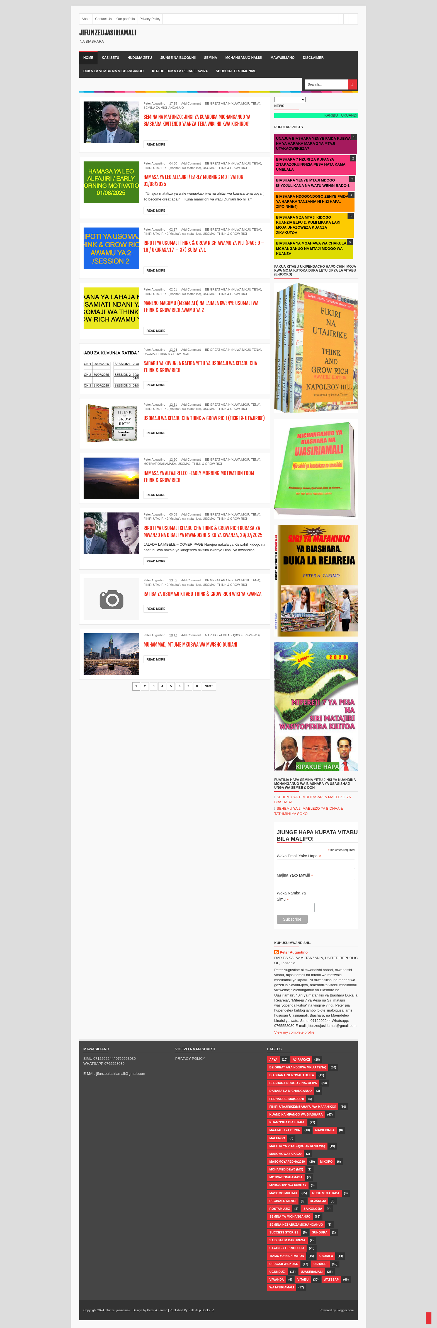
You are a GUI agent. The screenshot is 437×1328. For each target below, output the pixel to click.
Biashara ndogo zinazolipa (293, 1083)
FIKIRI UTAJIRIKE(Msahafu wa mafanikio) (172, 168)
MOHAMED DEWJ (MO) (286, 1169)
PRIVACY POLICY (190, 1058)
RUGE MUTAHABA (325, 1193)
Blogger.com (345, 1310)
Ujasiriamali (311, 1271)
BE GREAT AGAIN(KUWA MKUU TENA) (232, 103)
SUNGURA (319, 1232)
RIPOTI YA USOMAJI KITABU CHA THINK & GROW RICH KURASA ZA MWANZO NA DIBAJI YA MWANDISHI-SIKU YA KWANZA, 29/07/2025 (199, 534)
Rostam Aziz (280, 1208)
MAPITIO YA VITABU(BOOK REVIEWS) (232, 642)
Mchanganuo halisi (243, 58)
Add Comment (191, 103)
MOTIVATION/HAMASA (160, 463)
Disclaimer (313, 58)
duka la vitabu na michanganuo (113, 71)
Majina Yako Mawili (295, 875)
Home (88, 58)
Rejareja (318, 1201)
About (86, 19)
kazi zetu (110, 58)
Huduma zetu (140, 58)
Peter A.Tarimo (157, 1310)
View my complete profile (294, 1032)
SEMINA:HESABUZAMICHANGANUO (296, 1224)
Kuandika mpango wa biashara (296, 1114)
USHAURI (320, 1264)
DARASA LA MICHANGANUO (291, 1090)
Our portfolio (125, 19)
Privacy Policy (150, 19)
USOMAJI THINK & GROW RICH (226, 168)
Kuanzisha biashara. (287, 1122)
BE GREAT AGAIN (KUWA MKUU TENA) (233, 163)
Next (209, 693)
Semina (210, 58)
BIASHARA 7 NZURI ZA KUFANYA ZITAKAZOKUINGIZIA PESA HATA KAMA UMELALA (311, 164)
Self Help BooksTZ (201, 1310)
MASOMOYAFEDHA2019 (287, 1161)
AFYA (274, 1059)
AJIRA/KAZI (301, 1059)
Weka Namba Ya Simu (291, 896)
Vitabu (303, 1279)
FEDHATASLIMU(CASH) (287, 1098)
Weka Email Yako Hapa (299, 856)
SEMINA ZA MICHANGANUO (164, 107)
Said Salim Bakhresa (287, 1240)
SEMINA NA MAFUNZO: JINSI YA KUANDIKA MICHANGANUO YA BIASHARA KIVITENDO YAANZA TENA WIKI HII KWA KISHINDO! (204, 120)
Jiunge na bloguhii (178, 58)
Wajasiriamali (282, 1287)
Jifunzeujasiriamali (117, 1310)
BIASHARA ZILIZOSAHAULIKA (292, 1075)
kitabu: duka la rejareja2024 (179, 71)
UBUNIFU (326, 1255)
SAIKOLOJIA (313, 1208)
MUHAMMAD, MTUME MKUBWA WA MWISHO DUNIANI (196, 651)
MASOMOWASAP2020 (286, 1153)
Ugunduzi (278, 1271)
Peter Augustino (294, 952)
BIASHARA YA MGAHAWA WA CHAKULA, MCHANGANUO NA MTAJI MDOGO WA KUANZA (312, 248)
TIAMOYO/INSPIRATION (287, 1255)
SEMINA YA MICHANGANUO (290, 1216)
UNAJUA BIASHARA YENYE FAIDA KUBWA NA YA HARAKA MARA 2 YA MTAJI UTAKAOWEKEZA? (313, 143)
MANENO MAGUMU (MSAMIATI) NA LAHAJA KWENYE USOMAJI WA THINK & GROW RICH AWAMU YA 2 (204, 306)
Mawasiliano (283, 58)
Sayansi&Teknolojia (287, 1248)
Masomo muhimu (283, 1193)
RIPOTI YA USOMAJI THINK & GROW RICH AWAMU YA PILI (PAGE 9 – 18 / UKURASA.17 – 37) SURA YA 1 (200, 246)
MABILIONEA (325, 1130)
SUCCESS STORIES (284, 1232)
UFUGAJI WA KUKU (284, 1264)
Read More (156, 144)
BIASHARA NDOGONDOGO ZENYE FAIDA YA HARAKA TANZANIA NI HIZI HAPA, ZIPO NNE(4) (312, 201)
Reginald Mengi (283, 1201)
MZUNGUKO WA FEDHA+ (288, 1185)
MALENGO (277, 1138)
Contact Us (103, 19)
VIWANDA (277, 1279)
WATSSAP (331, 1279)
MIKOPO (326, 1161)
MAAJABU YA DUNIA (285, 1130)
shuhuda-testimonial (236, 71)
